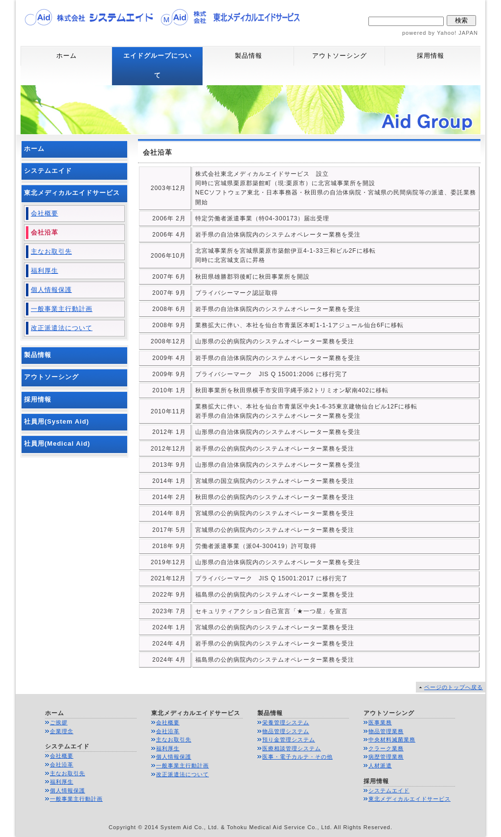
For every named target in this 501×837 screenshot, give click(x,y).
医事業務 (380, 722)
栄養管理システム (285, 722)
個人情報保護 (51, 289)
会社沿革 (44, 232)
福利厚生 (44, 270)
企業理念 (61, 731)
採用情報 (430, 55)
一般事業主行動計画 (61, 308)
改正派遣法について (61, 328)
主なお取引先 (51, 251)
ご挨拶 (59, 722)
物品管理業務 (386, 731)
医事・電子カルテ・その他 (297, 757)
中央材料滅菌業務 (391, 739)
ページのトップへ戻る (453, 687)
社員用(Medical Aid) (57, 443)
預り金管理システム (288, 739)
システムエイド (48, 170)
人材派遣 (380, 765)
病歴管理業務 (386, 757)
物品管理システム (285, 731)
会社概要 (44, 213)
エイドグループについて (157, 65)
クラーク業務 (386, 748)
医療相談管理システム (291, 748)
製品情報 (248, 55)
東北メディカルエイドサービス (72, 192)
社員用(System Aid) (56, 421)
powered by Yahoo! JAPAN (440, 33)
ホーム (66, 55)
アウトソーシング (339, 55)
